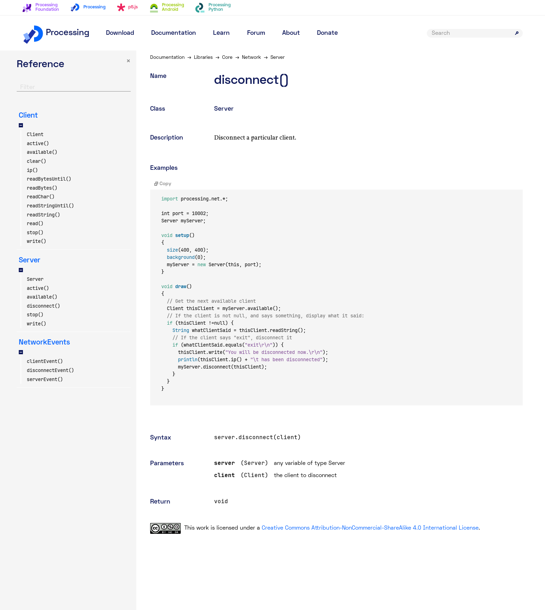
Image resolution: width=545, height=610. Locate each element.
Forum (256, 33)
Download (120, 33)
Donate (327, 33)
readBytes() (42, 188)
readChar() (41, 196)
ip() (32, 170)
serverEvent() (45, 379)
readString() (43, 215)
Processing (55, 33)
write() (36, 241)
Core (227, 57)
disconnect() (43, 306)
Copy (162, 184)
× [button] (128, 61)
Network (251, 57)
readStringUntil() (50, 206)
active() (38, 143)
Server (35, 279)
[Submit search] (517, 33)
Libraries (203, 57)
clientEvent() (45, 361)
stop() (35, 232)
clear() (36, 161)
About (291, 33)
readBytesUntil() (49, 179)
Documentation (173, 33)
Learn (221, 33)
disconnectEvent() (50, 370)
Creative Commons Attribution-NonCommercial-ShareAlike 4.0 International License (370, 528)
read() (35, 223)
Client (35, 134)
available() (42, 152)
